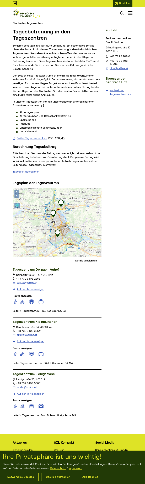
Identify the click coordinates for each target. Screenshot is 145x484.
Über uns (59, 450)
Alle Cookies (90, 477)
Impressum (75, 468)
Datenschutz (58, 468)
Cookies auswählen (58, 477)
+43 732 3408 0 (120, 56)
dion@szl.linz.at (119, 68)
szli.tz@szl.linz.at (27, 387)
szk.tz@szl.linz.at (27, 334)
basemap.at (95, 256)
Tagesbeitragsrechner (26, 171)
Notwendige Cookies (20, 477)
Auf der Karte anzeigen (30, 289)
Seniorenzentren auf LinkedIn (111, 450)
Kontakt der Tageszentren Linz (121, 92)
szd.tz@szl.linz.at (27, 282)
